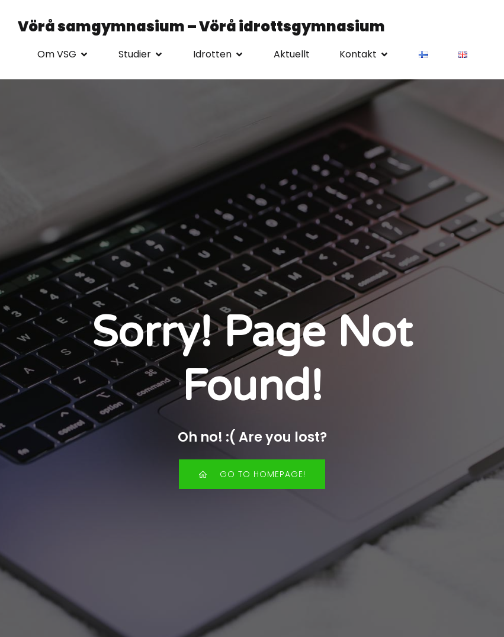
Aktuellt (292, 54)
